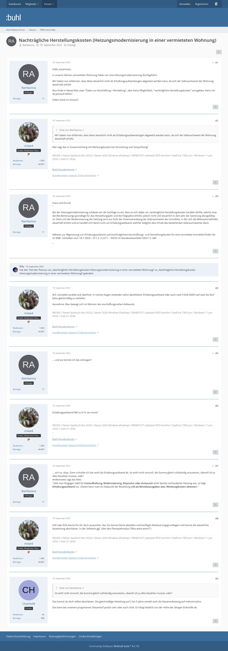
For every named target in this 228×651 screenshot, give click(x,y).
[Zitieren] (215, 107)
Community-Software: (114, 646)
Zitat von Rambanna (70, 129)
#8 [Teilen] (216, 518)
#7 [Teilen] (216, 465)
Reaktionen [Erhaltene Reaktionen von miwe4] (18, 160)
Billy (21, 266)
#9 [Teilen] (216, 578)
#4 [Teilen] (216, 288)
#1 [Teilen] (216, 62)
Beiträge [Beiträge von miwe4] (17, 164)
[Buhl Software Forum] (114, 17)
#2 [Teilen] (216, 120)
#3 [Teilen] (216, 196)
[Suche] (216, 4)
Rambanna (28, 45)
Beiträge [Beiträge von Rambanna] (17, 98)
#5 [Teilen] (216, 353)
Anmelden (184, 4)
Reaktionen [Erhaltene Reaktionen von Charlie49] (18, 614)
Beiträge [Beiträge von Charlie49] (17, 618)
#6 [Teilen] (216, 405)
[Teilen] (219, 52)
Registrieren (201, 4)
